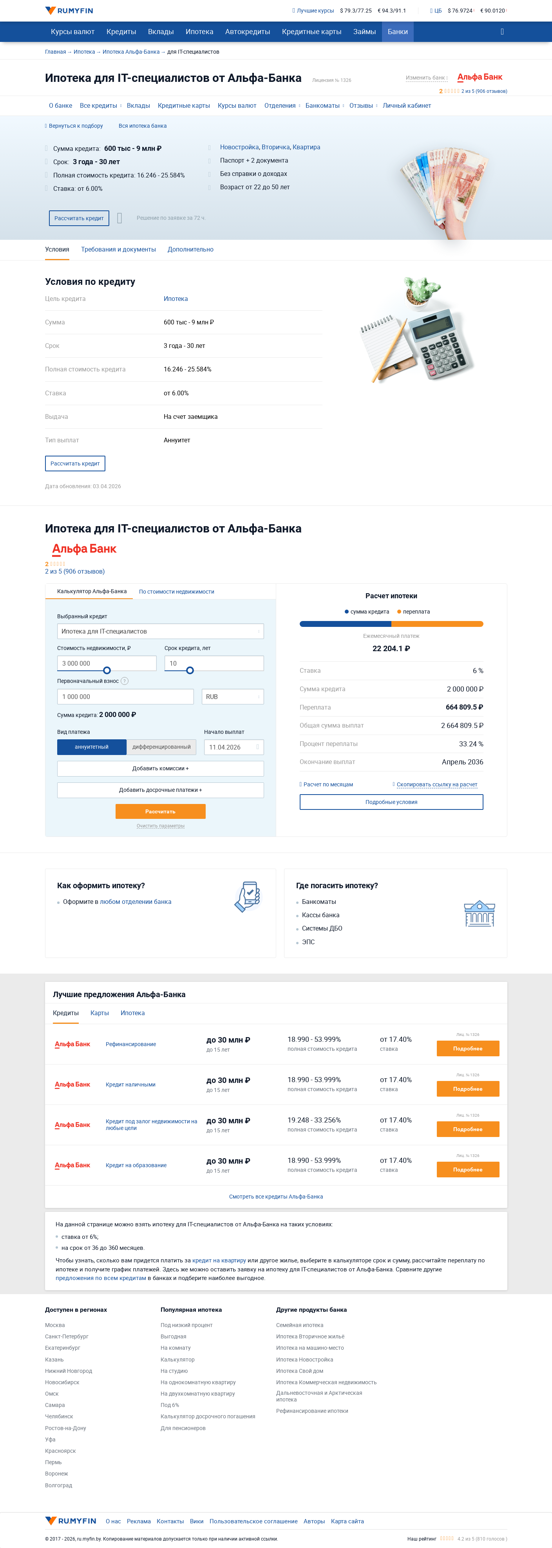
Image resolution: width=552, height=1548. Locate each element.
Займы (364, 31)
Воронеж (56, 1473)
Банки (398, 31)
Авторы (314, 1520)
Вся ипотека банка (143, 126)
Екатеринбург (62, 1348)
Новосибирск (62, 1382)
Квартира (306, 147)
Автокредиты (247, 31)
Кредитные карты (312, 31)
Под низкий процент (187, 1325)
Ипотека (200, 31)
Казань (54, 1359)
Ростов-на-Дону (65, 1428)
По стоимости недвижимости (176, 591)
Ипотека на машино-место (310, 1348)
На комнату (176, 1348)
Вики (197, 1520)
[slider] (107, 670)
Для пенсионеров (183, 1428)
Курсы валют (73, 31)
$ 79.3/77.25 (356, 10)
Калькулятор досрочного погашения (208, 1416)
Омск (52, 1393)
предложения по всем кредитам (101, 1278)
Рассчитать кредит (79, 218)
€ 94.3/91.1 (392, 10)
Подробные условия (392, 802)
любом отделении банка (136, 901)
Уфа (50, 1439)
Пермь (53, 1462)
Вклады (161, 31)
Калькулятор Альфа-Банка (92, 591)
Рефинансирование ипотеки (312, 1411)
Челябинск (59, 1416)
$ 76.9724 (460, 10)
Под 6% (170, 1405)
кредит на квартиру (219, 1260)
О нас (113, 1520)
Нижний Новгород (68, 1371)
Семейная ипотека (300, 1325)
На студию (174, 1371)
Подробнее (468, 1048)
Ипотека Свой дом (299, 1371)
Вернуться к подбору (74, 126)
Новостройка (239, 147)
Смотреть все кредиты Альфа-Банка (276, 1196)
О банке (60, 105)
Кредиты (121, 31)
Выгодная (173, 1336)
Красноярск (60, 1451)
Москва (55, 1325)
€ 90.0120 (492, 10)
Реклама (139, 1520)
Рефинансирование (131, 1044)
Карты (99, 1012)
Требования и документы (118, 249)
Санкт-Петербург (67, 1336)
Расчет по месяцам (326, 784)
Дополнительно (191, 249)
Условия (57, 249)
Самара (55, 1405)
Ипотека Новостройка (304, 1359)
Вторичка (276, 147)
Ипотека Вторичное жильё (310, 1336)
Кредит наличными (131, 1084)
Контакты (170, 1520)
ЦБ (436, 10)
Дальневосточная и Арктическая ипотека (319, 1396)
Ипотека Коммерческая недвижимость (326, 1382)
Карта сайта (347, 1520)
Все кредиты (98, 105)
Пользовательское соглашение (254, 1520)
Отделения (280, 105)
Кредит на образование (136, 1165)
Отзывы (361, 105)
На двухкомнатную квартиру (198, 1393)
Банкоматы (323, 105)
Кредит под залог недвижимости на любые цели (151, 1125)
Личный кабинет (407, 105)
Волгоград (58, 1485)
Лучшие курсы (313, 10)
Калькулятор (178, 1359)
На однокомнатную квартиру (198, 1382)
